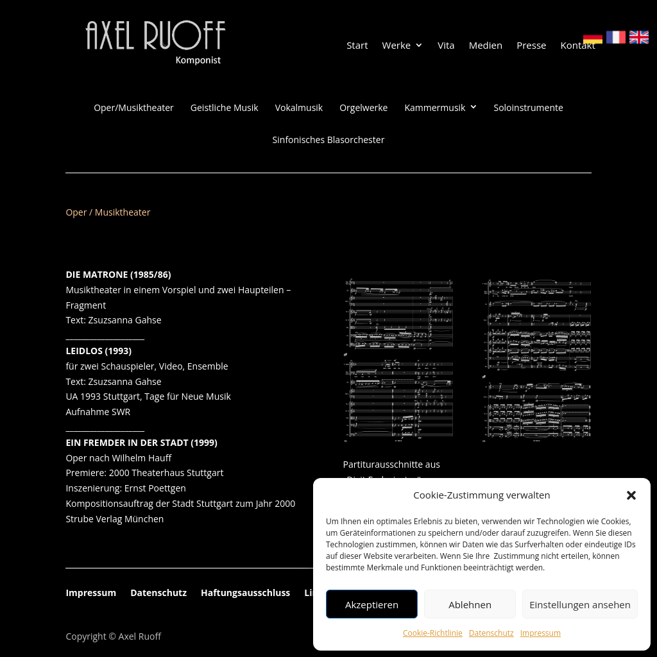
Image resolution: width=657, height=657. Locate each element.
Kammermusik (434, 108)
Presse (531, 45)
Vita (446, 45)
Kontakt (577, 45)
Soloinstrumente (528, 108)
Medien (486, 45)
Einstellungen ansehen (580, 604)
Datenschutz (491, 632)
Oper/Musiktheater (134, 108)
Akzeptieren (371, 604)
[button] (631, 495)
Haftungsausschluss (245, 593)
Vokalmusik (299, 108)
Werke (396, 45)
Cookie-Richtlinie (433, 632)
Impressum (540, 632)
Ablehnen (469, 604)
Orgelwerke (363, 108)
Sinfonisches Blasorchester (329, 140)
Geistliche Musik (225, 108)
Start (357, 45)
